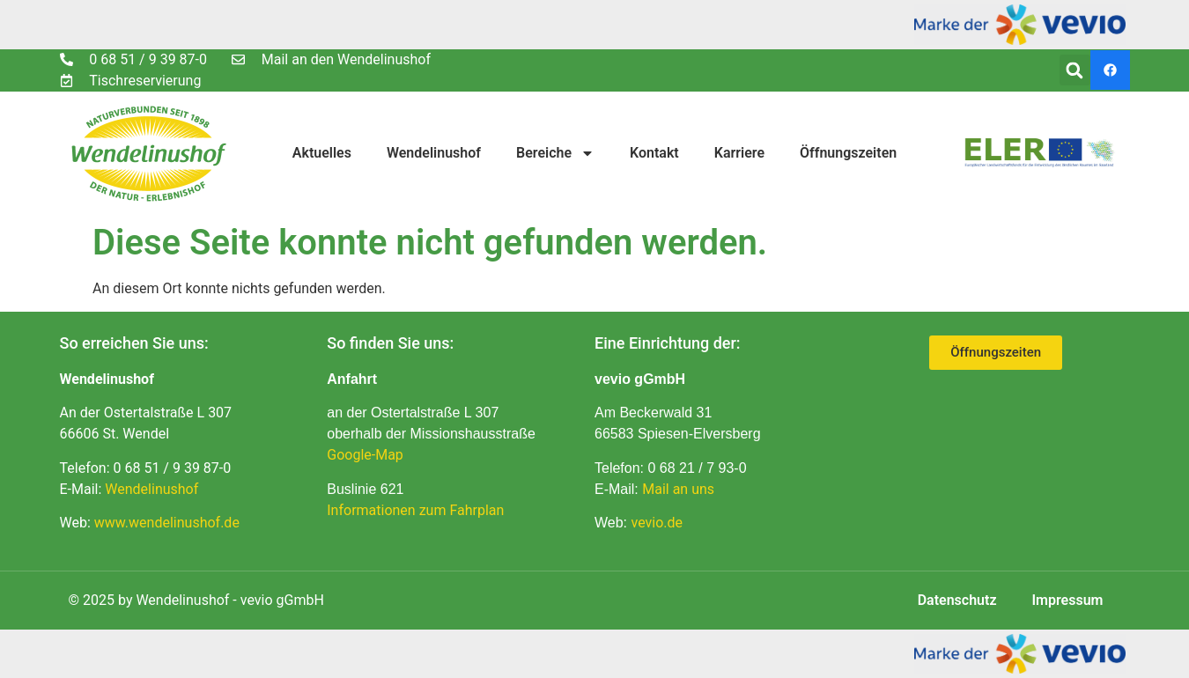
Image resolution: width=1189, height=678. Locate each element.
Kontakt (654, 152)
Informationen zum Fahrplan (415, 510)
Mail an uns (678, 489)
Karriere (739, 152)
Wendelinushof (434, 152)
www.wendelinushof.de (167, 522)
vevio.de (657, 522)
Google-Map (365, 454)
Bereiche (555, 153)
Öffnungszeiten (848, 152)
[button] (1075, 70)
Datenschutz (957, 600)
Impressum (1068, 600)
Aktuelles (321, 152)
